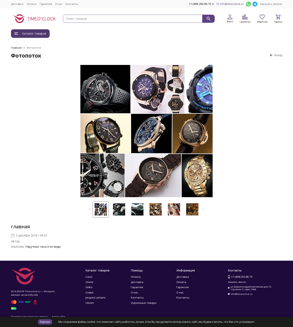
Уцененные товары (143, 303)
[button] (90, 209)
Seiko (88, 287)
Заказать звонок (271, 4)
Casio (88, 277)
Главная (16, 47)
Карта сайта (58, 316)
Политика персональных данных (29, 316)
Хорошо (45, 322)
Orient (89, 282)
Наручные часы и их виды (43, 246)
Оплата (31, 4)
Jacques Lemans (95, 297)
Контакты (72, 4)
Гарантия (46, 4)
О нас (58, 4)
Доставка (17, 4)
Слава (89, 292)
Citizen (89, 303)
